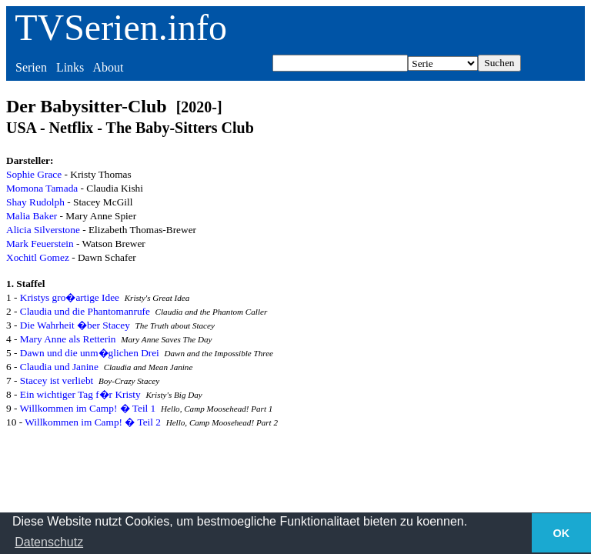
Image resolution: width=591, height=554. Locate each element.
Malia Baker (31, 216)
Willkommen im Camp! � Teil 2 (93, 422)
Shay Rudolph (35, 202)
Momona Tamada (42, 188)
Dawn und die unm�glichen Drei (89, 353)
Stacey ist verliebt (57, 380)
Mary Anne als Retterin (68, 339)
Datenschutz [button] (49, 542)
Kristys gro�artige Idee (69, 297)
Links (70, 67)
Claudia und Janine (59, 366)
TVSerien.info (121, 27)
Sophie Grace (34, 174)
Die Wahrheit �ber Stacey (75, 325)
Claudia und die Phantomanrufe (85, 311)
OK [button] (561, 533)
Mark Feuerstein (40, 243)
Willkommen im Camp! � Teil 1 (88, 408)
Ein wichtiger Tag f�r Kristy (80, 394)
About (107, 67)
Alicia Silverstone (43, 229)
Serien (31, 67)
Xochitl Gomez (37, 257)
